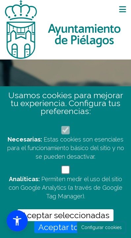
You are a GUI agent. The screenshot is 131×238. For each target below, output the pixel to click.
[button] (17, 220)
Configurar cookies (101, 227)
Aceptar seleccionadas (65, 215)
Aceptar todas (65, 227)
